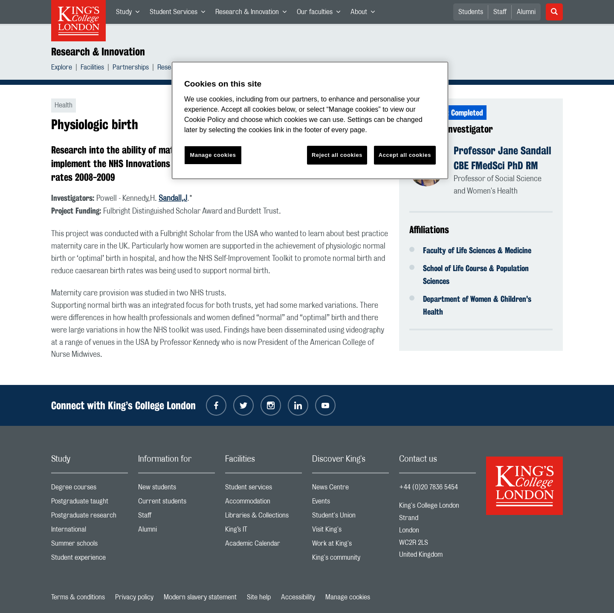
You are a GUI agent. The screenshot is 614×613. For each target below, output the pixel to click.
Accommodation (263, 503)
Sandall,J (173, 198)
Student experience (89, 559)
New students (176, 489)
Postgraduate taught (89, 503)
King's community (350, 559)
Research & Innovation (253, 14)
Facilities (92, 68)
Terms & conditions (78, 597)
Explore (61, 68)
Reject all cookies (337, 155)
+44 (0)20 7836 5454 (428, 487)
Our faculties (321, 14)
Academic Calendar (263, 545)
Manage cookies (347, 597)
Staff (500, 12)
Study (130, 14)
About (365, 14)
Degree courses (89, 489)
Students (470, 12)
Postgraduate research (89, 517)
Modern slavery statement (200, 597)
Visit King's (350, 531)
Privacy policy (134, 597)
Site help (259, 597)
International (89, 531)
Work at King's (350, 545)
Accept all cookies (405, 155)
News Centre (350, 489)
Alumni (526, 12)
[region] (310, 120)
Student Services (180, 14)
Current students (176, 503)
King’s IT (263, 531)
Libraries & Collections (263, 517)
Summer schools (89, 545)
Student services (263, 489)
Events (350, 503)
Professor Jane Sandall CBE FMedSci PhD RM (502, 158)
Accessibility (298, 597)
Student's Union (350, 517)
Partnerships (131, 68)
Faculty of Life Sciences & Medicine (477, 250)
